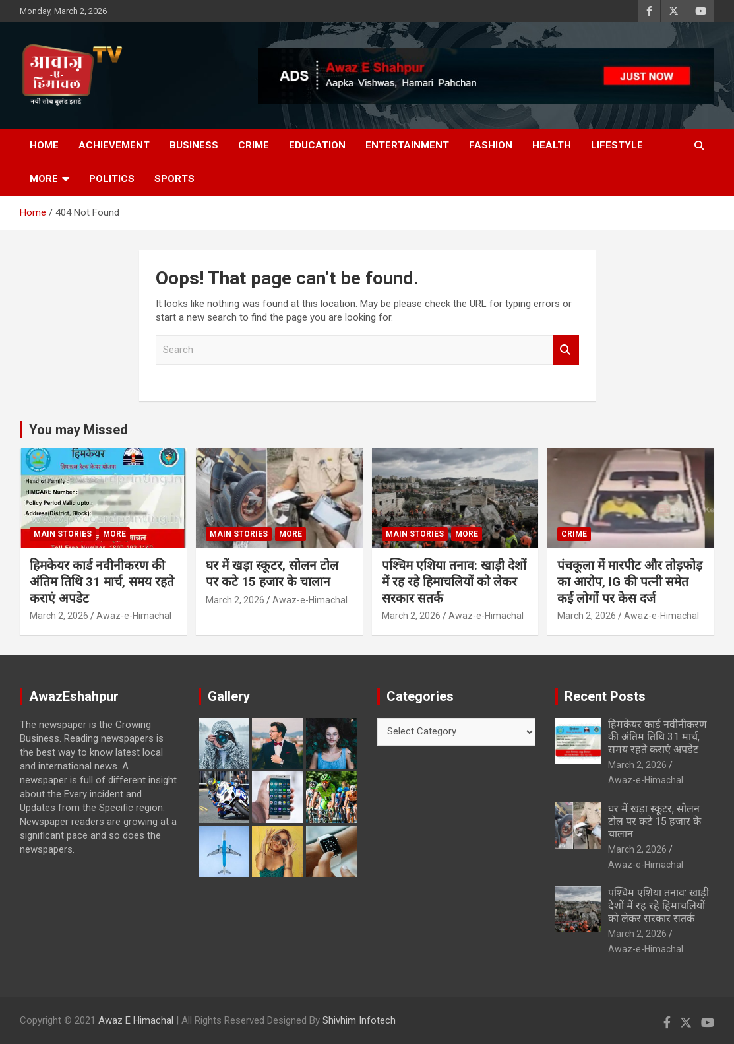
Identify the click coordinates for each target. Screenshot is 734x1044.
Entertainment (407, 145)
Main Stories (63, 533)
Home (44, 145)
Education (317, 145)
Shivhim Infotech (359, 1020)
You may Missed (78, 430)
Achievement (114, 145)
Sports (174, 179)
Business (193, 145)
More (44, 179)
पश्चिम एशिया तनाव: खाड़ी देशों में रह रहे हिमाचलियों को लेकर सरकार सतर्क (454, 581)
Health (551, 145)
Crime (253, 145)
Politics (112, 179)
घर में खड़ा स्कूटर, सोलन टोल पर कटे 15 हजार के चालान (272, 573)
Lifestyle (617, 145)
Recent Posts (605, 696)
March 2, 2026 (59, 615)
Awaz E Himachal (135, 1020)
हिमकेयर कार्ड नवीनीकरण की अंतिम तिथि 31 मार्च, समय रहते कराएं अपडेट (102, 581)
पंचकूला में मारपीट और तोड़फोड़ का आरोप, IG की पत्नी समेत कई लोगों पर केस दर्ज (629, 581)
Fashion (490, 145)
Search (566, 350)
